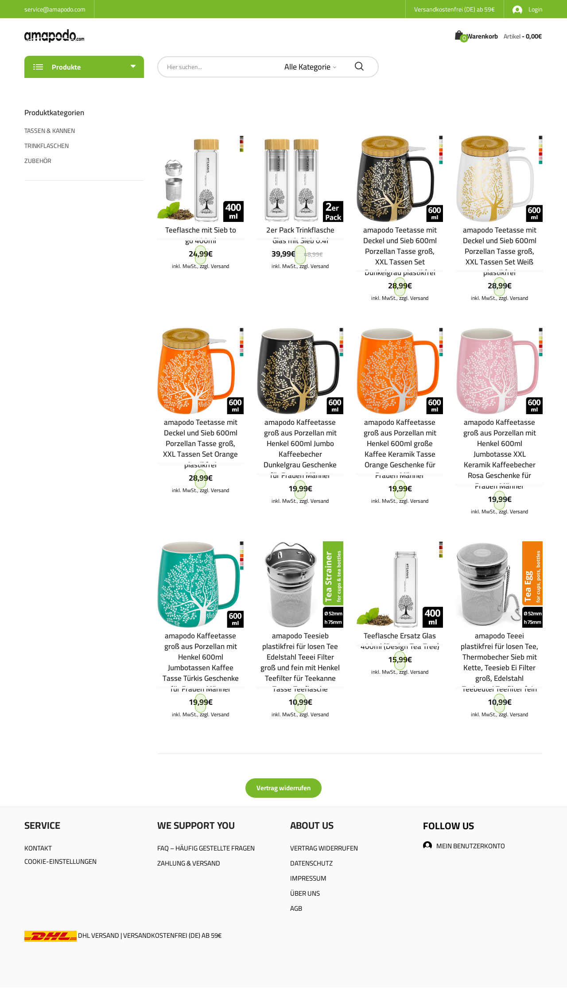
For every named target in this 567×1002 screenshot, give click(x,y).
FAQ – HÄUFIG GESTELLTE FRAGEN (206, 848)
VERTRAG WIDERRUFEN (324, 848)
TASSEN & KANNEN (49, 130)
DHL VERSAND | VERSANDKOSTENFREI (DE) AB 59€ (122, 935)
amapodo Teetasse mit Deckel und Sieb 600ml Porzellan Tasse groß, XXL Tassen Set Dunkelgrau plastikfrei (400, 251)
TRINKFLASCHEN (46, 145)
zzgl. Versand (214, 266)
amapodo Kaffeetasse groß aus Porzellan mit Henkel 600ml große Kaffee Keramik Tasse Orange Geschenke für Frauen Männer (400, 448)
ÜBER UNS (305, 893)
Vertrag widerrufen (283, 787)
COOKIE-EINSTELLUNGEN (60, 861)
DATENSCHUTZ (311, 863)
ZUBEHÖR (37, 161)
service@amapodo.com (54, 9)
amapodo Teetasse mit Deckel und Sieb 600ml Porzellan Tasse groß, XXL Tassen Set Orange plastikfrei (200, 443)
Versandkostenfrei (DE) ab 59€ (454, 9)
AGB (296, 908)
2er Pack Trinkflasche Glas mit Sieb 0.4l (300, 235)
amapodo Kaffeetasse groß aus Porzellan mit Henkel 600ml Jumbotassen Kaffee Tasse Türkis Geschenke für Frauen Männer (201, 662)
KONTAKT (38, 848)
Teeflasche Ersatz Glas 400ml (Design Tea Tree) (400, 641)
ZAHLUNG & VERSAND (188, 863)
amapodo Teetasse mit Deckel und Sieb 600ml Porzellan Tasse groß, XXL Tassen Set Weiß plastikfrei (499, 251)
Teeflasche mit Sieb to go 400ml (200, 235)
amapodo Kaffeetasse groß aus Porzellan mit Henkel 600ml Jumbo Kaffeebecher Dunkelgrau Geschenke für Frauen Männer (300, 448)
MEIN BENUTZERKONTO (464, 845)
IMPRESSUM (308, 878)
